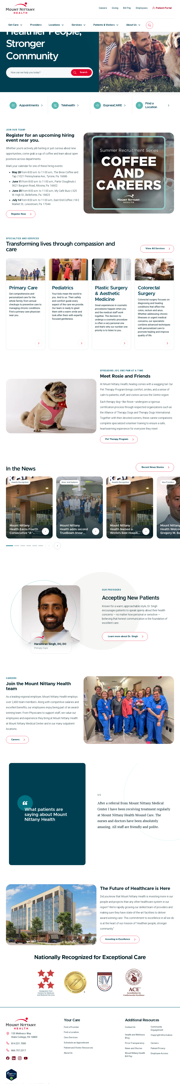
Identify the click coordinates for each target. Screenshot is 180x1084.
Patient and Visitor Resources (78, 1068)
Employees (142, 8)
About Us (68, 1073)
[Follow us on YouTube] (26, 1078)
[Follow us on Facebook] (8, 1078)
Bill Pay (127, 8)
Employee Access (159, 1074)
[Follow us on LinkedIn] (14, 1078)
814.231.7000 (18, 1063)
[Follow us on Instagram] (20, 1078)
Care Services (71, 1058)
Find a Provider (71, 1047)
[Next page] (57, 566)
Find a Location (71, 1052)
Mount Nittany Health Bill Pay (135, 1075)
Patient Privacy (158, 1069)
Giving (115, 8)
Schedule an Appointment (76, 1063)
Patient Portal (162, 8)
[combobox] (36, 93)
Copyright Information (161, 1055)
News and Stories (133, 1069)
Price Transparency (134, 1063)
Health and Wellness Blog (135, 1057)
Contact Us (130, 1047)
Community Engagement (157, 1048)
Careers (103, 8)
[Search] (149, 25)
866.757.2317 (18, 1071)
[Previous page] (49, 566)
